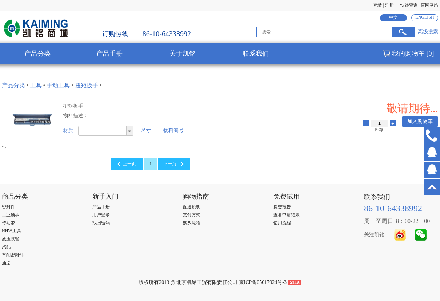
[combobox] (105, 131)
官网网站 (429, 5)
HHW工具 (11, 230)
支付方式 (191, 214)
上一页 (129, 163)
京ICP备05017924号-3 (263, 282)
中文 (393, 17)
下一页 (169, 163)
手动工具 (58, 85)
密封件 (8, 206)
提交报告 (282, 206)
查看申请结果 (286, 214)
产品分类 (13, 85)
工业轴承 (10, 214)
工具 (36, 85)
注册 (389, 5)
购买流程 (191, 222)
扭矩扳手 (86, 85)
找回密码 (101, 222)
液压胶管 (10, 238)
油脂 (6, 262)
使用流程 (282, 222)
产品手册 (101, 206)
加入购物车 (420, 121)
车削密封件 (13, 254)
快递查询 (409, 5)
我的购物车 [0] (413, 53)
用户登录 (101, 214)
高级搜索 (428, 32)
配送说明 (191, 206)
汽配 (6, 246)
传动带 (8, 222)
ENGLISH (424, 17)
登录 (377, 5)
